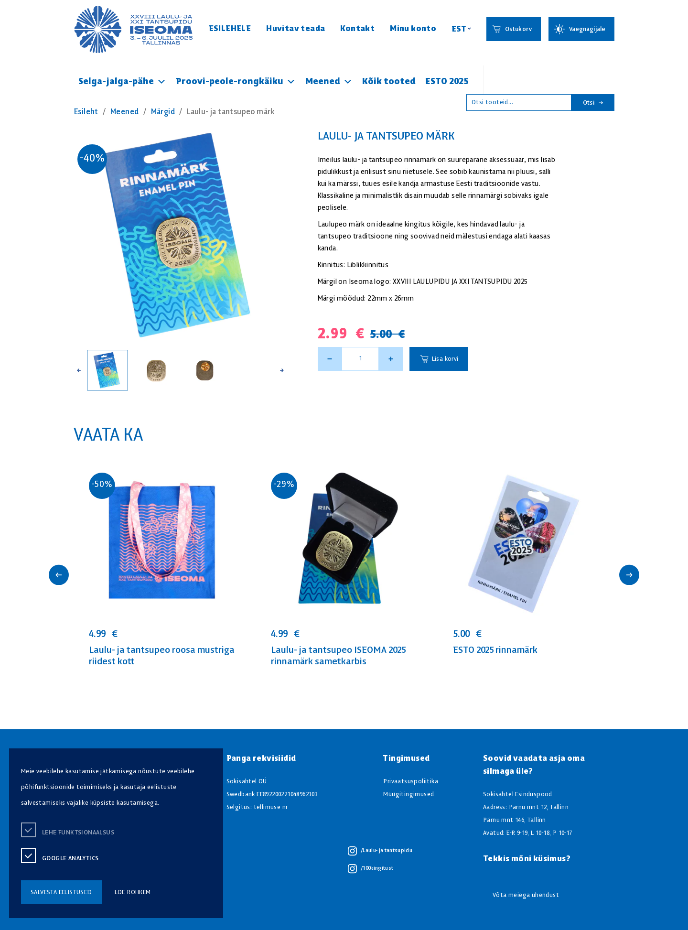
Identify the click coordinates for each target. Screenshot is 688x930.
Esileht (86, 112)
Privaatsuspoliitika (410, 782)
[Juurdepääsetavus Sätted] (581, 29)
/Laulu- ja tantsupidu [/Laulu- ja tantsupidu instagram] (380, 851)
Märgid (163, 112)
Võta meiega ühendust (526, 895)
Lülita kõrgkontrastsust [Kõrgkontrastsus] (13, 9)
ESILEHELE (230, 28)
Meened (329, 82)
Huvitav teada (295, 28)
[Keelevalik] (461, 29)
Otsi (593, 103)
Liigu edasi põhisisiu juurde (11, 3)
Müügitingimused (408, 794)
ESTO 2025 (446, 82)
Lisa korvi (445, 359)
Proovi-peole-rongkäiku (236, 82)
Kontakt (357, 28)
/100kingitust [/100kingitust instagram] (370, 869)
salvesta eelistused (61, 892)
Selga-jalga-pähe (122, 82)
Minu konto (413, 28)
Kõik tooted (389, 82)
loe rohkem (133, 892)
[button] (79, 370)
